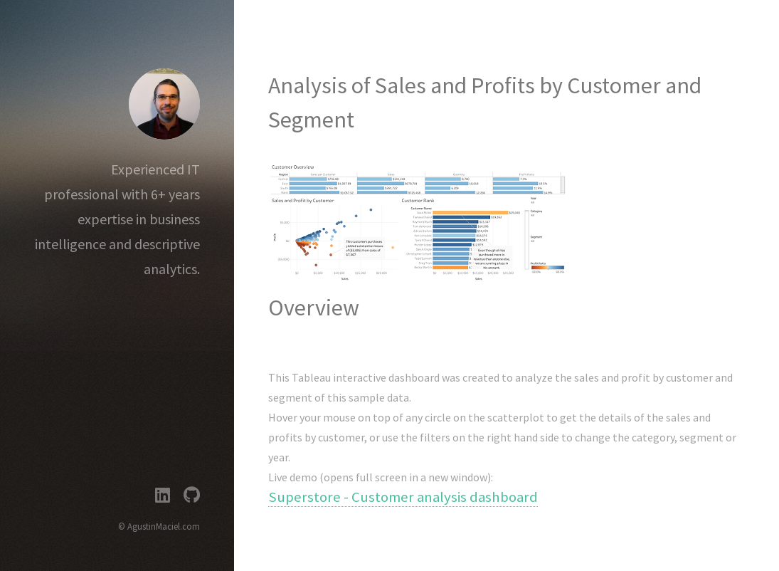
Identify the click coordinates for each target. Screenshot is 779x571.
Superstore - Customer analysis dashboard (403, 497)
